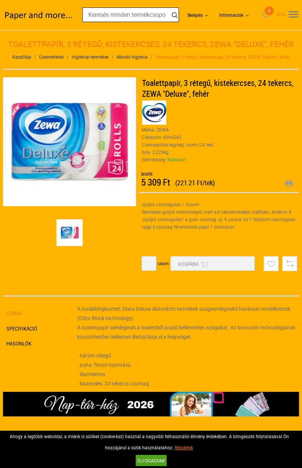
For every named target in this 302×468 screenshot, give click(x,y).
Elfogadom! (151, 461)
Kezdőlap (21, 57)
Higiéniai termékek (90, 57)
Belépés (195, 15)
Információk (231, 15)
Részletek (183, 447)
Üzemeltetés (51, 57)
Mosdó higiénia (132, 57)
